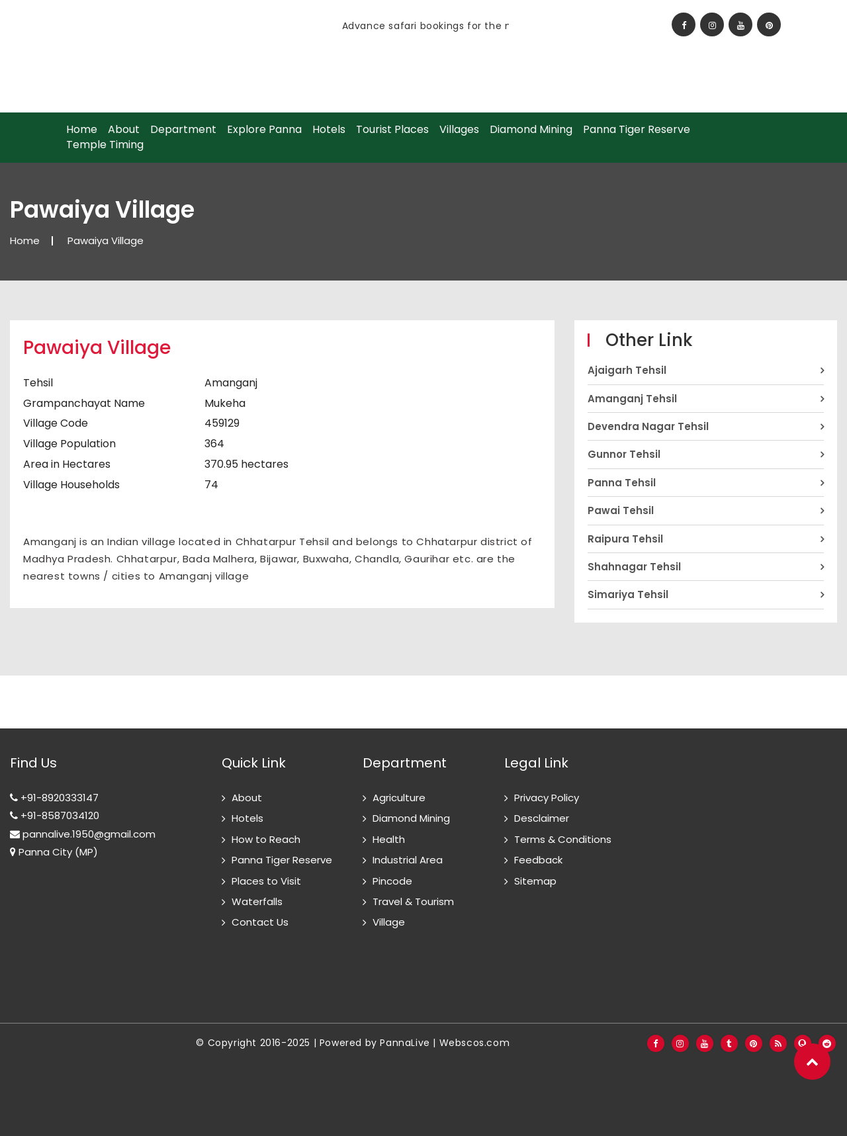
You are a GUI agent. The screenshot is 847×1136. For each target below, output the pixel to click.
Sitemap (535, 881)
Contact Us (260, 922)
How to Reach (266, 839)
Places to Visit (266, 881)
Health (389, 839)
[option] (269, 25)
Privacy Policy (546, 798)
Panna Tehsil (622, 483)
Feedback (538, 860)
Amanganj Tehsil (632, 399)
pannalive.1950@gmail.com (83, 834)
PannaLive (404, 1042)
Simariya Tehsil (628, 594)
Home (81, 129)
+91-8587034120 (54, 815)
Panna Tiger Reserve (636, 129)
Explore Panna (264, 129)
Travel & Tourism (413, 901)
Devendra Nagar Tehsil (648, 426)
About (124, 129)
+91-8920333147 (54, 798)
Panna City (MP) (54, 852)
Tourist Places (392, 129)
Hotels (328, 129)
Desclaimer (541, 818)
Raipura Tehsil (625, 539)
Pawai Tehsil (621, 510)
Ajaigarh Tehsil (627, 370)
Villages (459, 129)
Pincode (392, 881)
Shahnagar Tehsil (634, 567)
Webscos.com (474, 1042)
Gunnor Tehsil (624, 454)
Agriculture (399, 798)
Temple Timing (105, 145)
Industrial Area (408, 860)
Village (389, 922)
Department (183, 129)
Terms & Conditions (562, 839)
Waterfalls (257, 901)
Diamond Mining (531, 129)
